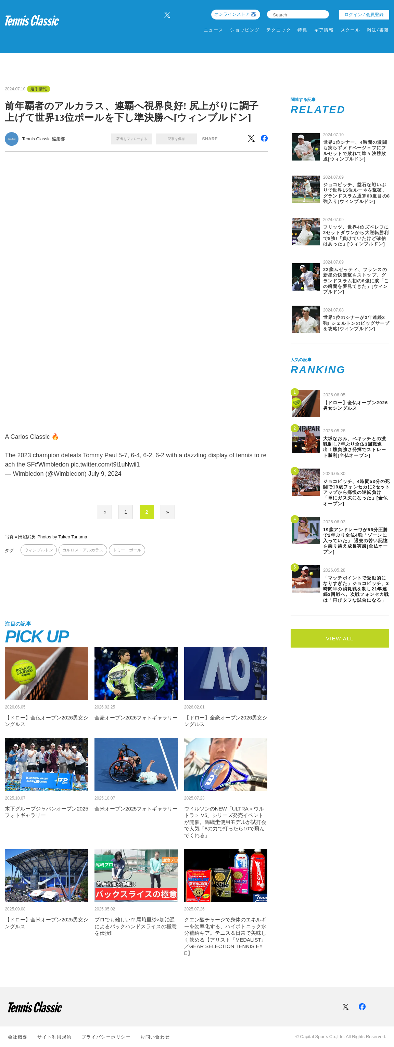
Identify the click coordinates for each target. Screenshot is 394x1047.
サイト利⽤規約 (54, 1037)
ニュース (214, 30)
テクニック (278, 30)
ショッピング (245, 30)
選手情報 (38, 89)
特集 (302, 30)
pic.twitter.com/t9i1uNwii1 (105, 464)
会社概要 (18, 1037)
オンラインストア (232, 14)
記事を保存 (176, 139)
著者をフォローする (131, 139)
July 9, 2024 (105, 473)
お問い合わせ (155, 1037)
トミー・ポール (127, 550)
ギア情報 (324, 30)
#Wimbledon (52, 464)
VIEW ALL (340, 638)
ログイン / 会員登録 (364, 14)
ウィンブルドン (38, 550)
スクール (350, 30)
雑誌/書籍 (378, 30)
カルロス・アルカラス (82, 550)
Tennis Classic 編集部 (43, 139)
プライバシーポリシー (106, 1037)
